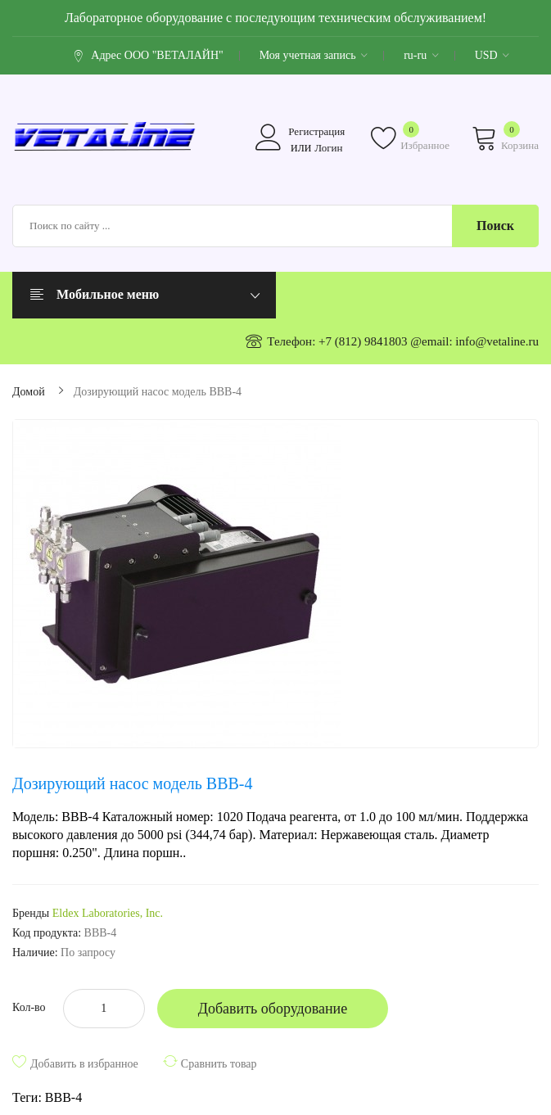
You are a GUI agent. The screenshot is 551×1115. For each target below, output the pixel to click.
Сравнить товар (219, 1064)
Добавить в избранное (84, 1064)
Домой (28, 392)
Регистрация (316, 131)
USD (492, 55)
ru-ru (421, 55)
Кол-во (29, 1007)
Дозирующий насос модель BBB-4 (158, 392)
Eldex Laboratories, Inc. (107, 913)
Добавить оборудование (273, 1008)
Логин (328, 148)
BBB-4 (63, 1097)
